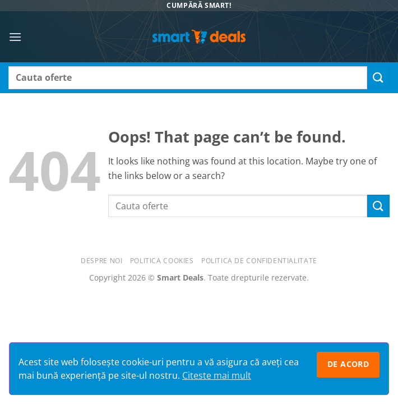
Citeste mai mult (216, 375)
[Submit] (378, 78)
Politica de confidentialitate (259, 260)
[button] (15, 36)
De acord (348, 364)
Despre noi (101, 260)
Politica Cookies (162, 260)
